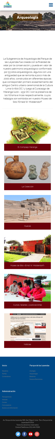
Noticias (27, 344)
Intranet (4, 399)
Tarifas (4, 374)
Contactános (6, 376)
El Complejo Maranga (27, 147)
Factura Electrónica (36, 379)
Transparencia (6, 397)
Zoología (33, 371)
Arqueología (34, 374)
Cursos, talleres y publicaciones (27, 305)
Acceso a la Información (10, 408)
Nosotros (5, 371)
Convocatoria (6, 405)
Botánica (33, 376)
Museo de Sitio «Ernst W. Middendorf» (27, 265)
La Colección (27, 186)
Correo (4, 402)
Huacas (27, 226)
